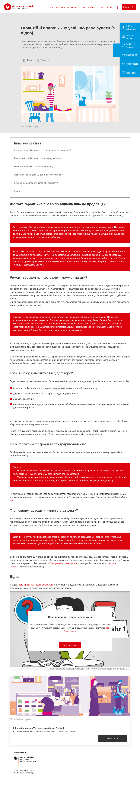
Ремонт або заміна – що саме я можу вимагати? (39, 158)
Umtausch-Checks (105, 327)
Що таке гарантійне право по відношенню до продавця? (42, 150)
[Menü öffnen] (129, 7)
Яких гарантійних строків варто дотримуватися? (38, 175)
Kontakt (81, 7)
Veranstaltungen (57, 7)
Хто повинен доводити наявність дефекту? (36, 183)
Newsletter (131, 73)
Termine (110, 7)
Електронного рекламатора (54, 327)
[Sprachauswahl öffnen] (43, 60)
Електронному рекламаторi (63, 563)
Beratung (71, 7)
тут (58, 237)
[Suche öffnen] (118, 7)
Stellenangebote (130, 64)
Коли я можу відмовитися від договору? (34, 166)
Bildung (91, 7)
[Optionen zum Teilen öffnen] (28, 60)
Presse (101, 7)
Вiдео (17, 191)
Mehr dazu (112, 738)
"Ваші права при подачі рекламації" (36, 585)
